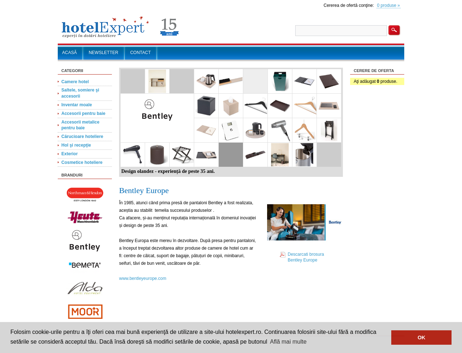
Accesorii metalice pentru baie (80, 125)
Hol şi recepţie (76, 145)
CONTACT (140, 52)
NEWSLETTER (103, 52)
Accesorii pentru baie (83, 113)
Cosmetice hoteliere (82, 162)
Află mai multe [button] (288, 342)
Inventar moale (76, 104)
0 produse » (388, 5)
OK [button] (422, 337)
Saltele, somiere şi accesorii (80, 93)
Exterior (69, 153)
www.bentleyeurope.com (142, 278)
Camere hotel (75, 81)
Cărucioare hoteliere (82, 136)
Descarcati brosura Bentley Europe (306, 257)
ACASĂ (69, 52)
